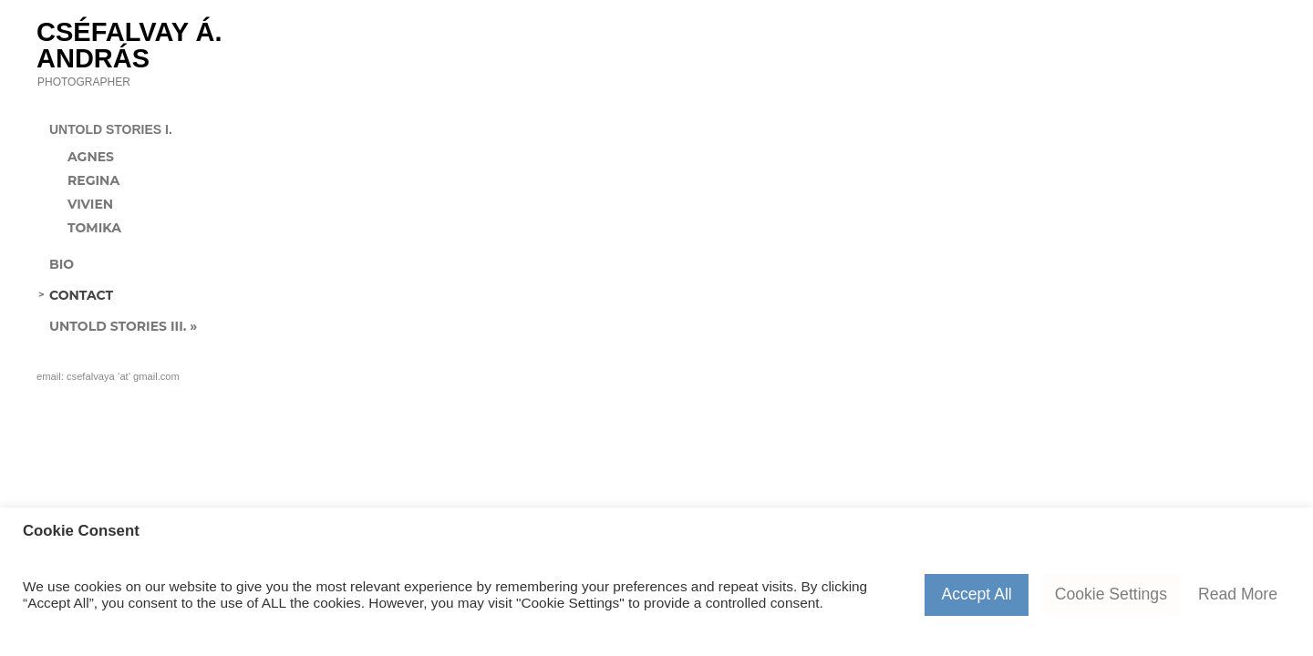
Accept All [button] (976, 594)
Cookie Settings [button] (1111, 594)
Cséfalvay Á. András (129, 44)
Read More (1237, 594)
